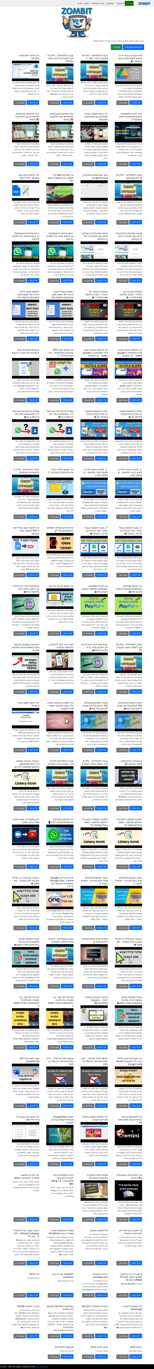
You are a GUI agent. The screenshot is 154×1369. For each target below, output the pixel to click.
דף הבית (129, 3)
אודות (80, 3)
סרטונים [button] (120, 3)
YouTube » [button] (122, 102)
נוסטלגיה (109, 3)
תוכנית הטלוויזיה (97, 3)
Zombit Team (42, 1366)
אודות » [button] (116, 47)
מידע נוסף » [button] (136, 102)
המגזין (86, 3)
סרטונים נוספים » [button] (133, 47)
